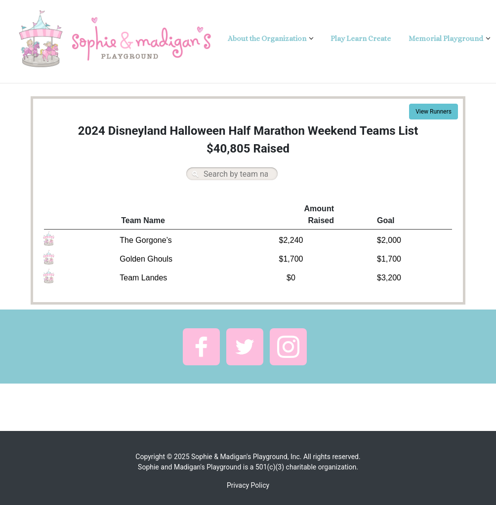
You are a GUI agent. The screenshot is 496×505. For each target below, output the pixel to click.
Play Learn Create (361, 38)
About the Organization (268, 38)
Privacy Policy (248, 485)
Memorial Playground (447, 38)
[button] (201, 346)
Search (195, 174)
